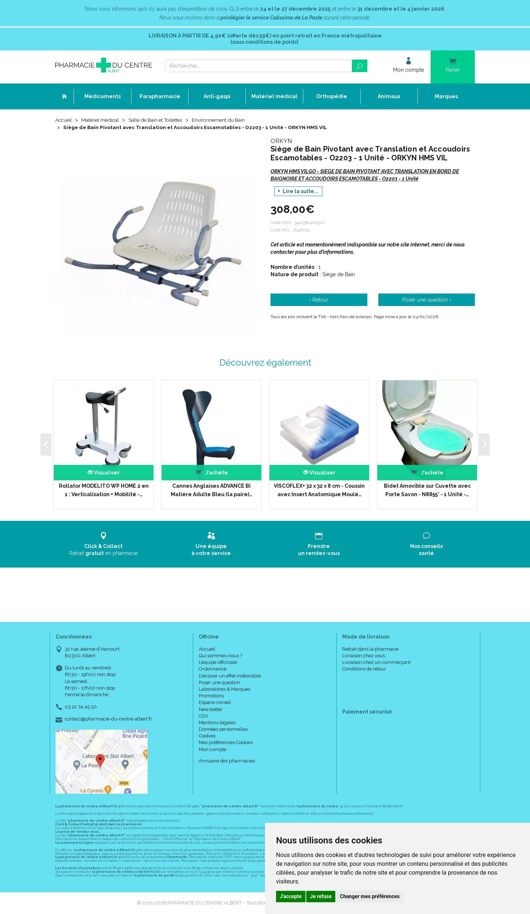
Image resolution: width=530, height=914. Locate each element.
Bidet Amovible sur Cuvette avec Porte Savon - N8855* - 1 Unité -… (427, 490)
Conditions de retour (364, 669)
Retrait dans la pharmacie (370, 649)
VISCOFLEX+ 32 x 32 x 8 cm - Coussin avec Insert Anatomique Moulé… (319, 490)
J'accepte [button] (291, 896)
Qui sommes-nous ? (220, 656)
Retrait (103, 544)
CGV (203, 716)
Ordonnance (212, 669)
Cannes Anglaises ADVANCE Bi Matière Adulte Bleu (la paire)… (211, 490)
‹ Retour (318, 300)
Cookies (207, 736)
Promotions (211, 696)
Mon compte (212, 749)
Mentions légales (217, 723)
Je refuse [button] (321, 896)
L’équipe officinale (218, 662)
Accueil (64, 120)
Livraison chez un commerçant (376, 662)
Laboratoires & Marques (224, 689)
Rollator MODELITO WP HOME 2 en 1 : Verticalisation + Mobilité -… (104, 490)
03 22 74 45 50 (81, 707)
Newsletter (211, 709)
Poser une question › (426, 300)
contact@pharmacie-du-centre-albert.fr (108, 719)
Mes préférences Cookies (225, 743)
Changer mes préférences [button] (370, 896)
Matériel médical (102, 120)
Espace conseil (215, 702)
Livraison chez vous (363, 656)
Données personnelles (223, 729)
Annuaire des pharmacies (227, 761)
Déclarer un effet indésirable (230, 676)
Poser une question (219, 683)
